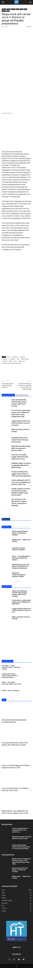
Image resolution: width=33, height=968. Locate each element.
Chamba (13, 6)
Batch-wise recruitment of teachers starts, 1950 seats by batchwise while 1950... (21, 861)
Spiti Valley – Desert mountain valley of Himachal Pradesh (11, 667)
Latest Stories (7, 586)
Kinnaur (13, 9)
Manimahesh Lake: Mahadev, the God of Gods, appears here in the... (15, 812)
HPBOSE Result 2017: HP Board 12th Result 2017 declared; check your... (20, 566)
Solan (8, 11)
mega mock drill (25, 359)
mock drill (5, 361)
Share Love (6, 519)
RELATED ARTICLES (8, 395)
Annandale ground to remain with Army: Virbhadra (8, 385)
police (15, 361)
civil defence (15, 357)
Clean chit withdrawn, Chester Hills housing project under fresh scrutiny (19, 593)
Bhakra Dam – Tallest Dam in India (21, 540)
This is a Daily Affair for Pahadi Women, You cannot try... (20, 830)
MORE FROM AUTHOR (22, 395)
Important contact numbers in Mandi (18, 549)
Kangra (8, 9)
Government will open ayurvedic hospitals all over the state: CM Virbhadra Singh (25, 386)
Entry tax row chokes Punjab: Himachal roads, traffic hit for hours (19, 457)
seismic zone (22, 361)
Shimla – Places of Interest (10, 690)
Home (3, 6)
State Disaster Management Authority (12, 363)
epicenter (5, 359)
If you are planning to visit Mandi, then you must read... (15, 789)
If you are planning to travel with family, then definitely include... (15, 744)
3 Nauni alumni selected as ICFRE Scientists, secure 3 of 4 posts (20, 423)
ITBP (18, 359)
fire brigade (12, 359)
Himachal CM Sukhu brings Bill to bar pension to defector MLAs (20, 448)
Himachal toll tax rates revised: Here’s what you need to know (20, 440)
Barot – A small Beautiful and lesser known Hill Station (21, 558)
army (8, 357)
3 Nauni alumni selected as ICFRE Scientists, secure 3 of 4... (21, 610)
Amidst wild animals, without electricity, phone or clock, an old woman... (21, 846)
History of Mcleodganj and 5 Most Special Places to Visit (16, 766)
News (8, 6)
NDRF (10, 361)
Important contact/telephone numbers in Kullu (19, 574)
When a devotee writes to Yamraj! (21, 618)
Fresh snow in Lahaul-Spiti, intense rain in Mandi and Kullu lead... (21, 602)
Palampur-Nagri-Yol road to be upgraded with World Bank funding (21, 465)
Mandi (21, 9)
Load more (16, 581)
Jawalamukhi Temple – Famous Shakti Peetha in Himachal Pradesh (10, 675)
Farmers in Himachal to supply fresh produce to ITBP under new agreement (21, 474)
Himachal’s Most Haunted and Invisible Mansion (14, 721)
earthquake (22, 357)
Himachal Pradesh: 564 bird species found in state (21, 837)
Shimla (3, 11)
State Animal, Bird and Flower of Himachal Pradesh (20, 533)
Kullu (17, 9)
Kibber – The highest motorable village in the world (11, 683)
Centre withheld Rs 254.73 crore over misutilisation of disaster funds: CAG (21, 482)
